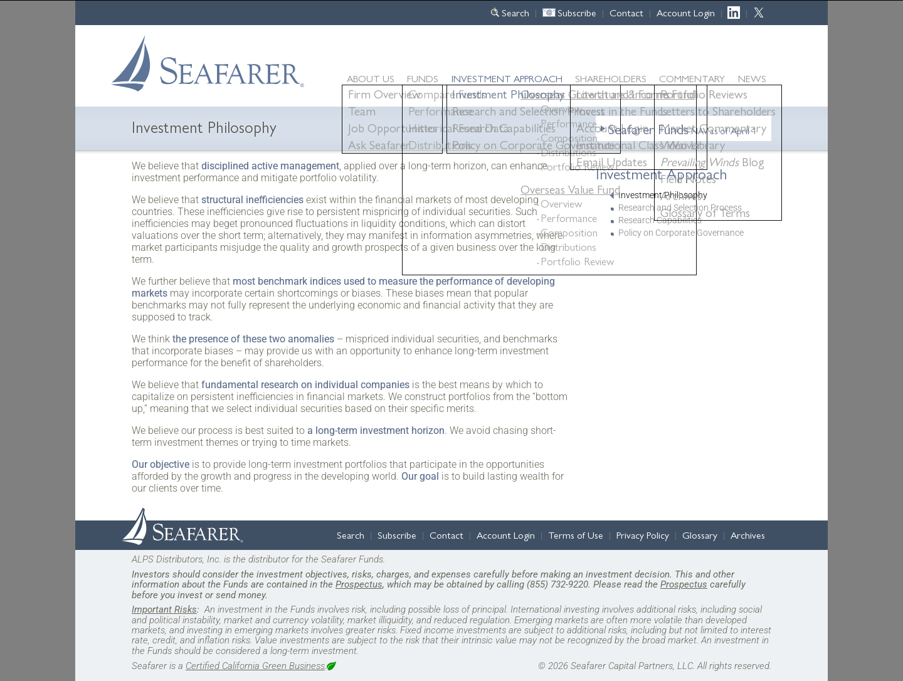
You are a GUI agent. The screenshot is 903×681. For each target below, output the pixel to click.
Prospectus (359, 584)
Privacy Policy (642, 535)
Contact (626, 12)
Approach (507, 78)
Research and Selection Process (680, 208)
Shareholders (611, 78)
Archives (748, 535)
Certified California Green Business (255, 666)
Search (515, 12)
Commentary (692, 78)
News (752, 78)
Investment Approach (661, 173)
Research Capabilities (660, 220)
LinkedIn (737, 12)
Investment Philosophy (662, 195)
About (370, 78)
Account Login (686, 12)
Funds (422, 78)
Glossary (699, 535)
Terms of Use (575, 535)
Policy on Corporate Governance (681, 233)
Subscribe (576, 12)
